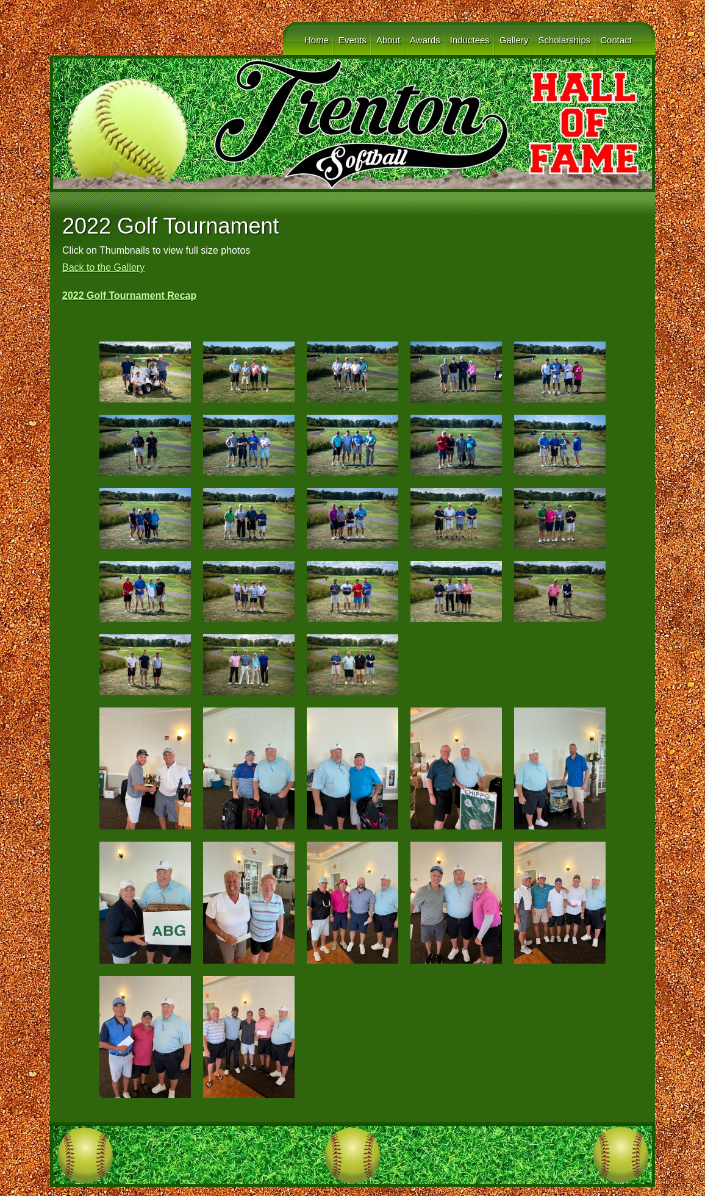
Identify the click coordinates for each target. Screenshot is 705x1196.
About (388, 40)
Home (316, 40)
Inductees (470, 40)
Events (352, 40)
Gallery (514, 40)
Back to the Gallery (103, 267)
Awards (425, 40)
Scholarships (564, 40)
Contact (616, 40)
